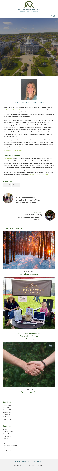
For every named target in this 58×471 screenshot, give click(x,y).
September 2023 (7, 419)
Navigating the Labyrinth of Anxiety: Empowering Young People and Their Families (29, 199)
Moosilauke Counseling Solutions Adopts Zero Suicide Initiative (29, 216)
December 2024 (7, 410)
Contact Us (42, 462)
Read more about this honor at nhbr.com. (14, 150)
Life (4, 443)
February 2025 (7, 405)
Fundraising (6, 438)
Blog (33, 462)
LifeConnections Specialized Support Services (16, 109)
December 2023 (7, 412)
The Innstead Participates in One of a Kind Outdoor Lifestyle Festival (29, 336)
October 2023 (6, 417)
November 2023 (7, 414)
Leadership (5, 441)
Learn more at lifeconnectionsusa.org (38, 174)
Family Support (7, 436)
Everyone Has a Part (29, 392)
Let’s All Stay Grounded (29, 274)
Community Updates (8, 431)
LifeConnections (23, 147)
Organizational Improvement (10, 445)
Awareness (5, 429)
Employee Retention (8, 434)
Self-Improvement (7, 450)
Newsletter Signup (21, 462)
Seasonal (5, 448)
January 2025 (6, 407)
